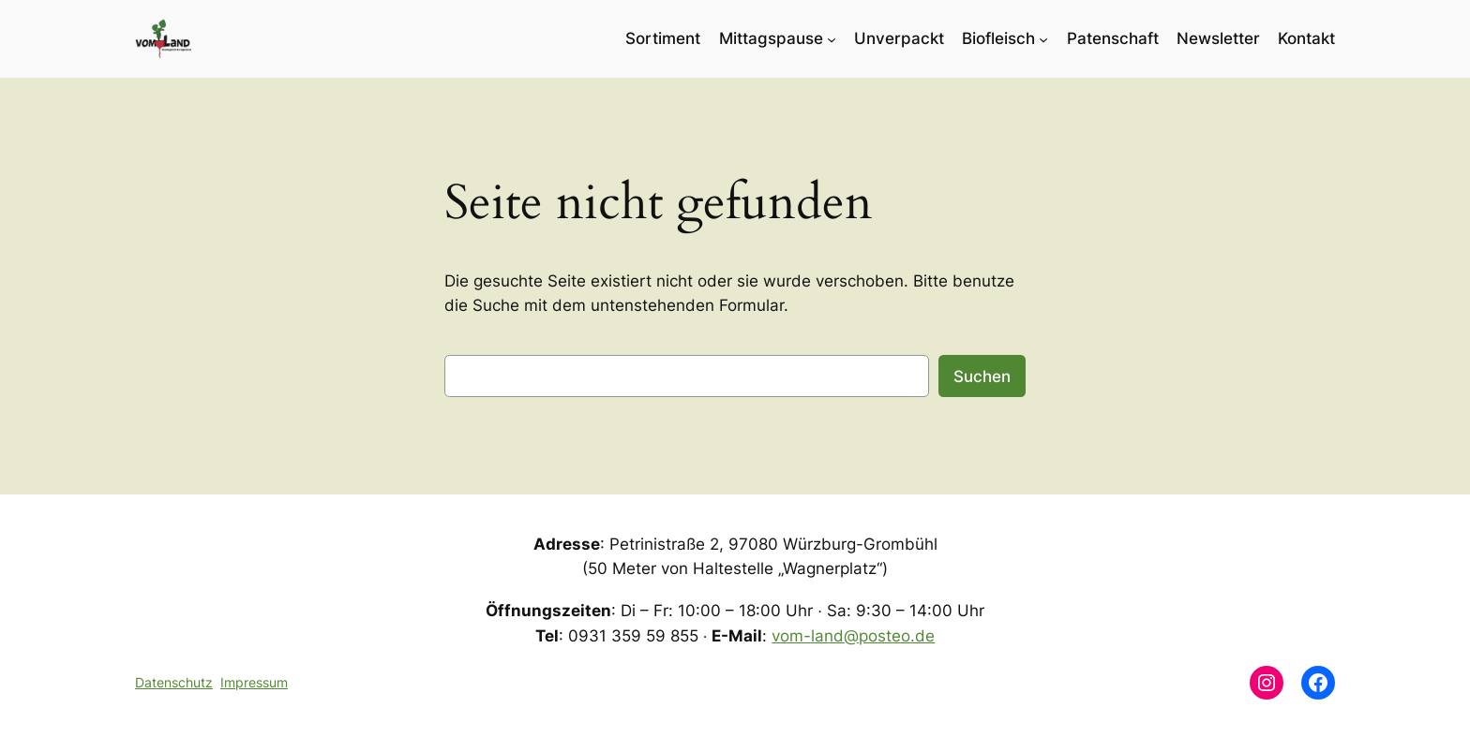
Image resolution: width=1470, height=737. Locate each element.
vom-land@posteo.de (853, 635)
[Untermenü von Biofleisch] (1043, 38)
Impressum (254, 682)
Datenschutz (174, 682)
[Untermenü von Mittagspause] (831, 38)
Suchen (982, 376)
